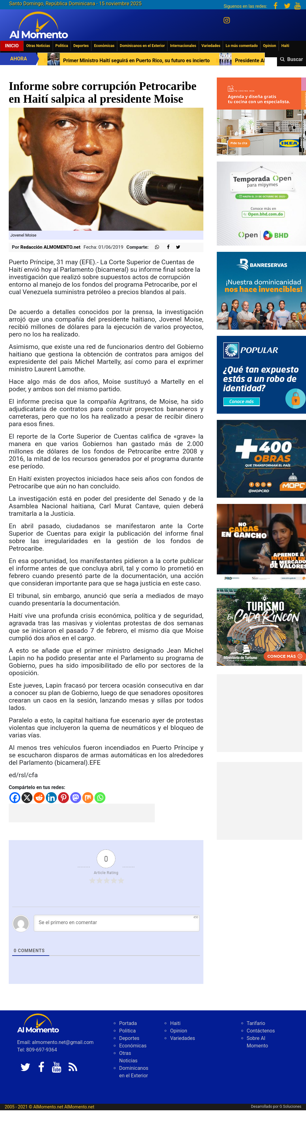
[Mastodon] (75, 797)
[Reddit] (39, 797)
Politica (62, 46)
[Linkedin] (51, 797)
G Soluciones (290, 1106)
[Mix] (87, 797)
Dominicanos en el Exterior (142, 46)
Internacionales (183, 46)
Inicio (12, 46)
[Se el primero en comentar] (117, 923)
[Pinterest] (63, 797)
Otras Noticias (38, 46)
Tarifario (256, 1023)
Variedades (211, 46)
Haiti (285, 46)
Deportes (81, 46)
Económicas (104, 46)
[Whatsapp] (100, 797)
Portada (128, 1023)
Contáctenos (261, 1031)
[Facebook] (14, 797)
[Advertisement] (82, 813)
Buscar (295, 59)
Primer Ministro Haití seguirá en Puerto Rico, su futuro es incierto (139, 60)
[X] (27, 797)
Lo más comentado (242, 46)
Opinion (269, 46)
